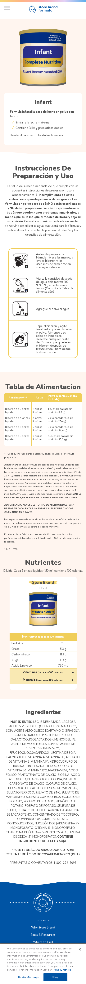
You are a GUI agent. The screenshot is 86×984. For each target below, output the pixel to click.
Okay (55, 977)
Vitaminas (48, 672)
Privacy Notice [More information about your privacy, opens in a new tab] (62, 969)
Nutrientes (48, 636)
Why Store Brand (43, 927)
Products (43, 920)
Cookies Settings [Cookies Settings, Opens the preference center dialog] (28, 977)
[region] (43, 963)
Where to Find (43, 942)
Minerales (48, 680)
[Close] (80, 949)
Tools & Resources (43, 935)
